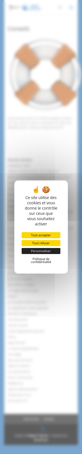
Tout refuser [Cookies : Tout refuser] (41, 243)
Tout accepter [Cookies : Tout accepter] (41, 235)
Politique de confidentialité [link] (41, 260)
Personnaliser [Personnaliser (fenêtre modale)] (41, 251)
